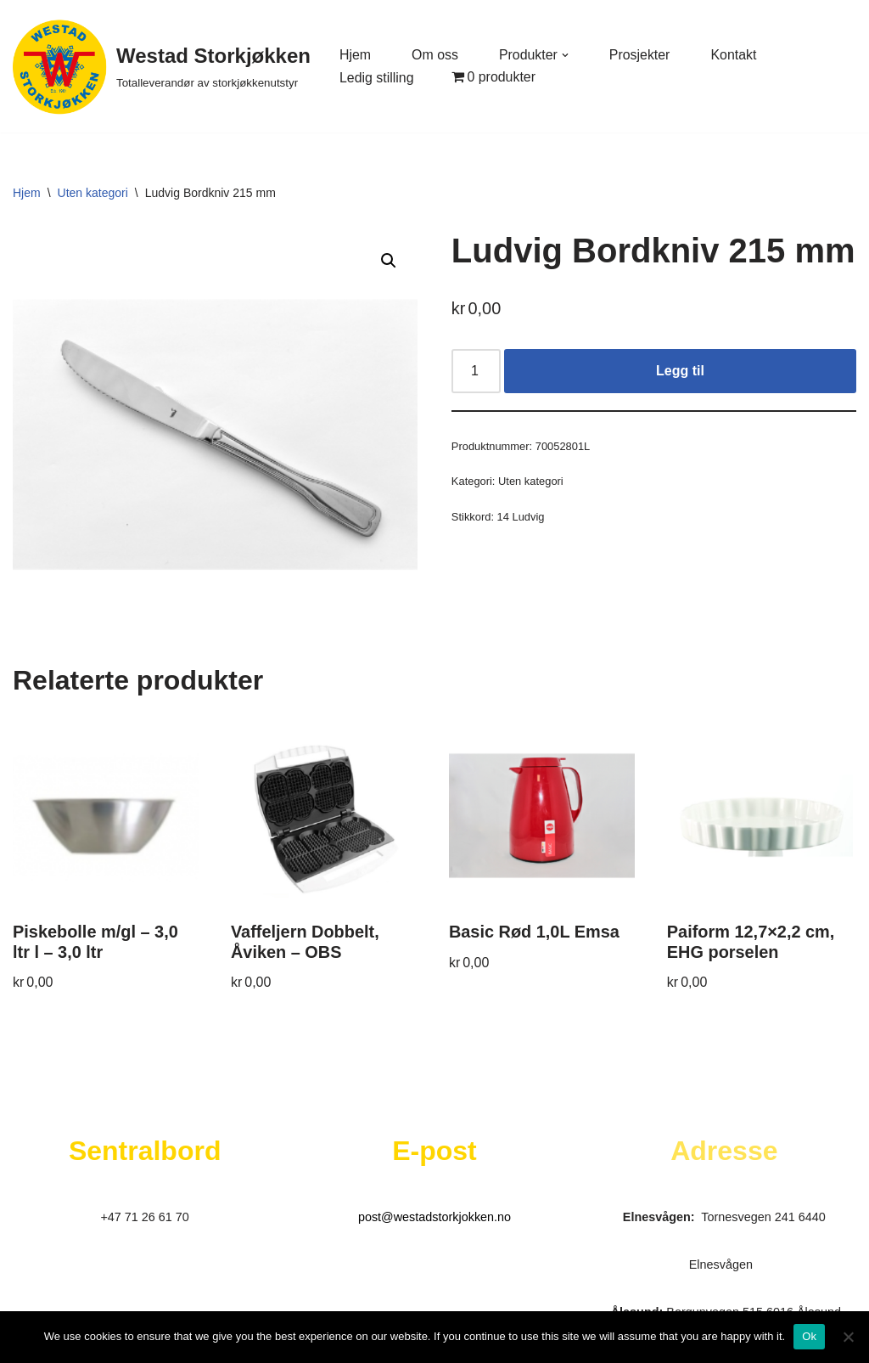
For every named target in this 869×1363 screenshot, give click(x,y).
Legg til (680, 370)
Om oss (435, 55)
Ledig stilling (376, 77)
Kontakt (735, 55)
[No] (847, 1336)
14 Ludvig (521, 517)
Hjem (355, 55)
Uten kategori (93, 193)
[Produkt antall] (476, 371)
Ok (809, 1336)
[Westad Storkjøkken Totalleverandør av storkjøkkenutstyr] (162, 66)
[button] (566, 55)
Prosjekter (640, 55)
